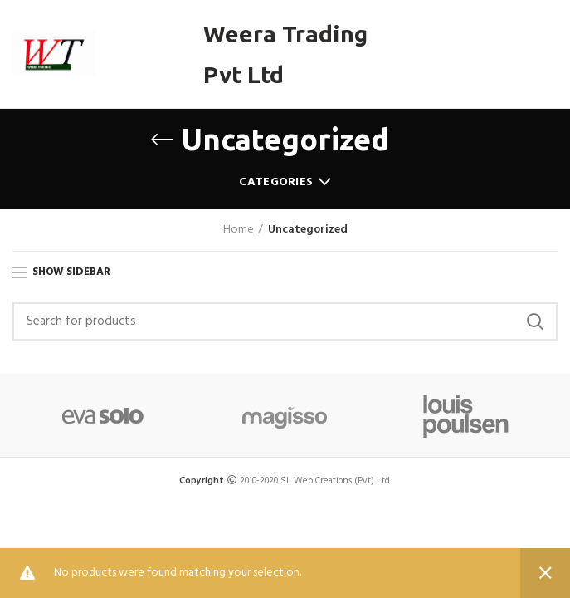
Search (535, 321)
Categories (276, 182)
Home (238, 230)
